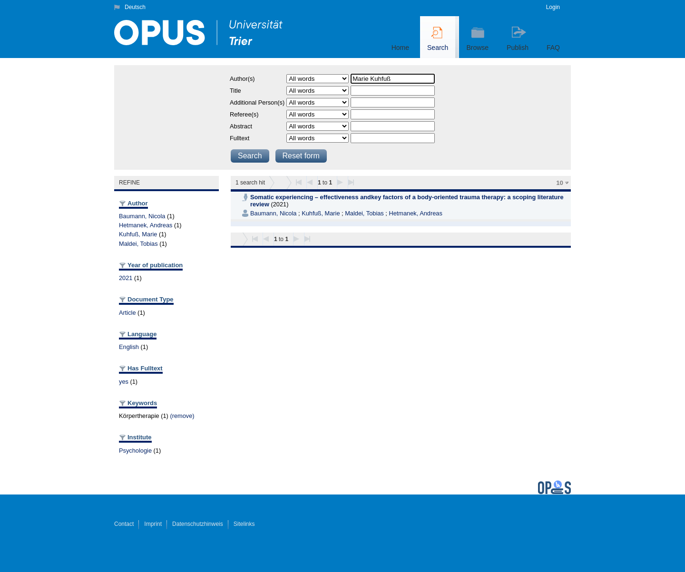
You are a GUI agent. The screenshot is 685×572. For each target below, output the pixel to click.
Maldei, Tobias (138, 243)
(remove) (182, 415)
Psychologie (135, 450)
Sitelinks (244, 524)
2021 (125, 277)
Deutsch (135, 7)
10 (559, 182)
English (129, 346)
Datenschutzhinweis (197, 524)
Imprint (153, 524)
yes (123, 381)
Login (553, 7)
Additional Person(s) (257, 102)
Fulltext (239, 138)
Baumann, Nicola (142, 216)
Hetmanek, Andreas (145, 225)
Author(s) (242, 78)
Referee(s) (244, 114)
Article (127, 312)
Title (235, 90)
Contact (124, 524)
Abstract (241, 126)
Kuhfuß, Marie (138, 234)
